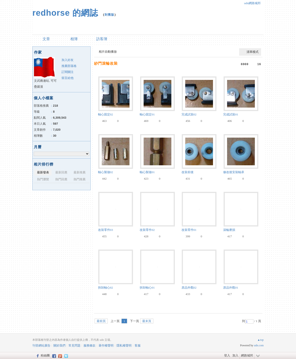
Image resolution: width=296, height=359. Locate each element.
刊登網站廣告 (41, 345)
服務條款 (89, 345)
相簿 (74, 39)
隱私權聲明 (124, 345)
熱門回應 (61, 179)
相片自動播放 (108, 51)
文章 (46, 39)
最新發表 (43, 172)
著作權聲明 (106, 345)
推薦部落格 (69, 66)
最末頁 (146, 321)
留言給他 (68, 78)
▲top (260, 339)
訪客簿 (101, 39)
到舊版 (109, 14)
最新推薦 (80, 172)
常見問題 (74, 345)
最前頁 (101, 321)
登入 (227, 355)
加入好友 (68, 60)
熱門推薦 (80, 179)
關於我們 (59, 345)
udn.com (259, 345)
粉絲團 (45, 355)
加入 (235, 355)
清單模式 (253, 52)
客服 (138, 345)
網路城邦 (247, 355)
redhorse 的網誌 (65, 13)
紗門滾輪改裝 (106, 63)
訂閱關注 (68, 72)
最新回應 (61, 172)
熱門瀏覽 (43, 179)
